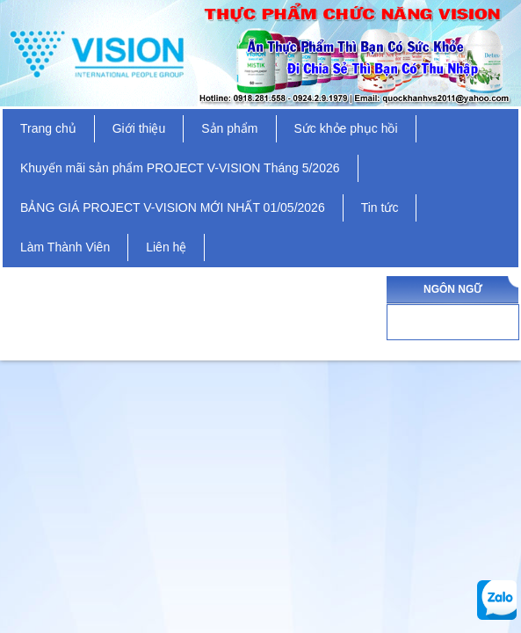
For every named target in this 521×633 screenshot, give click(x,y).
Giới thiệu (139, 128)
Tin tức (380, 207)
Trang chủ (48, 128)
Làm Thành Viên (65, 247)
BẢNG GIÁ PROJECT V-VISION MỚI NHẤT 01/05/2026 (172, 207)
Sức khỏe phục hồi (346, 128)
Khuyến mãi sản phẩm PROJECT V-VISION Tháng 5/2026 (180, 168)
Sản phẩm (229, 128)
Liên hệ (166, 247)
